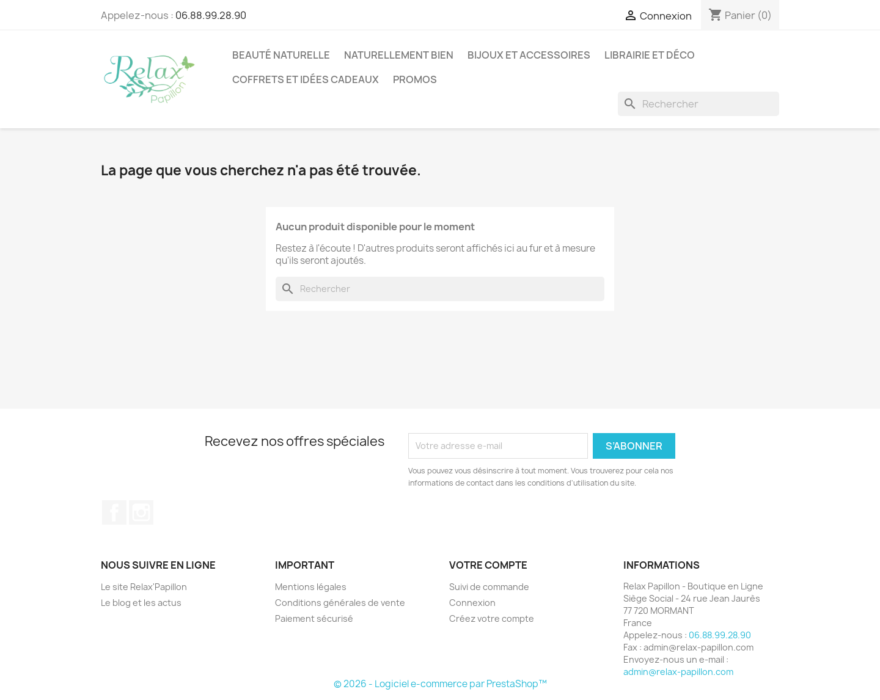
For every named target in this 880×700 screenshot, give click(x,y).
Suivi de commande (489, 586)
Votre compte (488, 565)
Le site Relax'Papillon (144, 586)
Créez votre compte (491, 618)
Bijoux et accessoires (529, 55)
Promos (415, 79)
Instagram (141, 512)
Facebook (114, 512)
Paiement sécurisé (314, 618)
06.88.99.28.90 (210, 15)
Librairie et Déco (649, 55)
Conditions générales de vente (340, 602)
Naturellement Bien (398, 55)
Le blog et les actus (141, 602)
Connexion (472, 602)
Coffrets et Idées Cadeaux (305, 79)
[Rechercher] (698, 104)
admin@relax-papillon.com (678, 671)
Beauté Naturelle (281, 55)
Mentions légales (310, 586)
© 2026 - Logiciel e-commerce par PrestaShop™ (440, 683)
